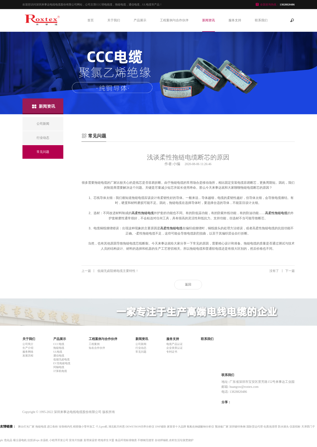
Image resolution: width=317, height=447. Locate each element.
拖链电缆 (58, 347)
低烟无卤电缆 (61, 359)
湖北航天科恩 (116, 426)
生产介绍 (27, 347)
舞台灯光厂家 (26, 426)
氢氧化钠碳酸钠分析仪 (200, 426)
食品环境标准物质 (126, 440)
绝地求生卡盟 (106, 440)
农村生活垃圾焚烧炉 (181, 440)
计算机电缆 (60, 371)
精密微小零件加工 (84, 426)
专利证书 (171, 351)
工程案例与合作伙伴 (174, 20)
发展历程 (27, 355)
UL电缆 (57, 351)
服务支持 (235, 20)
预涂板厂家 (222, 426)
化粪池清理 (270, 426)
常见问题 (140, 351)
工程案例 (94, 344)
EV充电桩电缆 (62, 363)
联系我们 (261, 20)
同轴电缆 (58, 367)
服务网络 (27, 351)
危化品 (8, 440)
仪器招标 (295, 426)
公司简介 (27, 344)
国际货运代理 (254, 426)
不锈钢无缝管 (146, 440)
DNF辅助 (160, 426)
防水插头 (283, 426)
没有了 (282, 271)
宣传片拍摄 (76, 440)
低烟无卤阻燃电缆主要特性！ (110, 271)
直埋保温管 (90, 440)
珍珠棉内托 (65, 426)
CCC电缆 (58, 344)
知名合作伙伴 (97, 347)
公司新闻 (140, 344)
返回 (188, 284)
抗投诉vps (33, 440)
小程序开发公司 (58, 440)
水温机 (44, 440)
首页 (90, 20)
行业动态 (140, 347)
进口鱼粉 (52, 426)
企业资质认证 (174, 347)
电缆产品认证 (174, 344)
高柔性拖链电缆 (143, 213)
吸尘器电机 (20, 440)
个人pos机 (102, 426)
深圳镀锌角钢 (237, 426)
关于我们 (113, 20)
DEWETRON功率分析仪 (139, 426)
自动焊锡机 (161, 440)
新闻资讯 (208, 20)
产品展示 (140, 20)
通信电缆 (58, 355)
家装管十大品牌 (176, 426)
